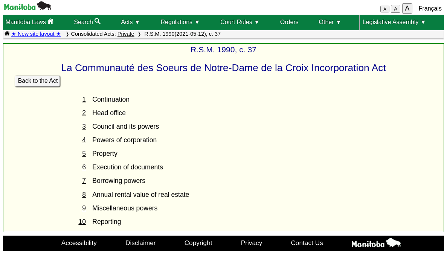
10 (82, 221)
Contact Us (307, 243)
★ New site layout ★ (36, 34)
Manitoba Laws (29, 21)
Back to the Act (38, 81)
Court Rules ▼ (240, 22)
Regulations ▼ (180, 22)
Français (430, 8)
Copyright (198, 243)
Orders (289, 22)
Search (87, 21)
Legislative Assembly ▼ (394, 22)
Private (125, 34)
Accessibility (79, 243)
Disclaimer (140, 243)
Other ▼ (330, 22)
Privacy (251, 243)
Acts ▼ (130, 22)
